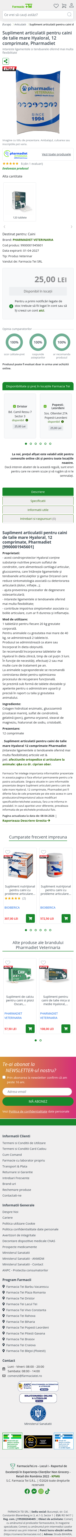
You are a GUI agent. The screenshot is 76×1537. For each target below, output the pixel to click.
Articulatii (20, 24)
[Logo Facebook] (27, 1491)
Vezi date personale (35, 1111)
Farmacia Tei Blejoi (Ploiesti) (24, 1351)
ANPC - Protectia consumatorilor (25, 1270)
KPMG (55, 1476)
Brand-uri (9, 1184)
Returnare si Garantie (17, 1172)
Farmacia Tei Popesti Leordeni (25, 1327)
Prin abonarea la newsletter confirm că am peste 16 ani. (37, 1079)
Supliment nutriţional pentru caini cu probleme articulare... (20, 889)
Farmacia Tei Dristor (18, 1298)
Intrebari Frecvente (15, 1178)
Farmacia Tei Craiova (19, 1345)
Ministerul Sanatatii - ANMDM (23, 1258)
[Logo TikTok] (47, 1491)
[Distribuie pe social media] (5, 61)
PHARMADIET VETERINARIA (33, 240)
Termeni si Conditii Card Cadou (24, 1149)
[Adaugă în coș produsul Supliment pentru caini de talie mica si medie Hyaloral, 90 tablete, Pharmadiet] (65, 1028)
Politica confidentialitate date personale (30, 1229)
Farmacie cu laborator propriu (23, 1160)
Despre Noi (10, 1212)
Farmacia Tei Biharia (18, 1322)
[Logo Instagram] (41, 1491)
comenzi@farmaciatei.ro (24, 1376)
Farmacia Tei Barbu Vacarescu (25, 1286)
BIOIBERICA (12, 907)
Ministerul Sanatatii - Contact (22, 1264)
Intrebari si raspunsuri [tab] (38, 519)
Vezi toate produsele (56, 154)
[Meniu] (5, 5)
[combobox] (38, 14)
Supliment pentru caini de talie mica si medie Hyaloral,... (56, 1000)
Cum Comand (12, 1154)
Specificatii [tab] (37, 501)
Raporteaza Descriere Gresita (26, 820)
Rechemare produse (16, 1190)
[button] (26, 444)
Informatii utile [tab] (38, 510)
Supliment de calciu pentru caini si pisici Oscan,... (20, 1000)
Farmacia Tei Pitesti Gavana (23, 1333)
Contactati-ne (11, 1195)
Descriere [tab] (38, 492)
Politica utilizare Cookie (18, 1223)
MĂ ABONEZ (38, 1101)
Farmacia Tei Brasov (18, 1339)
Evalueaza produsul (15, 168)
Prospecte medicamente (19, 1247)
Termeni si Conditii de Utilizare (24, 1143)
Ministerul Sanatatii (16, 1252)
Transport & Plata (14, 1166)
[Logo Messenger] (34, 1491)
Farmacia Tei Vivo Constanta (24, 1310)
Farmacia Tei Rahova (18, 1316)
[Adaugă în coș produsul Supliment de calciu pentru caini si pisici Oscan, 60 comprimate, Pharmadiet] (30, 1028)
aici (41, 310)
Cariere (7, 1217)
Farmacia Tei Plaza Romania (24, 1292)
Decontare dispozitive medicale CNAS (28, 1241)
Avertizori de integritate (19, 1235)
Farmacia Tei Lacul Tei (19, 1304)
